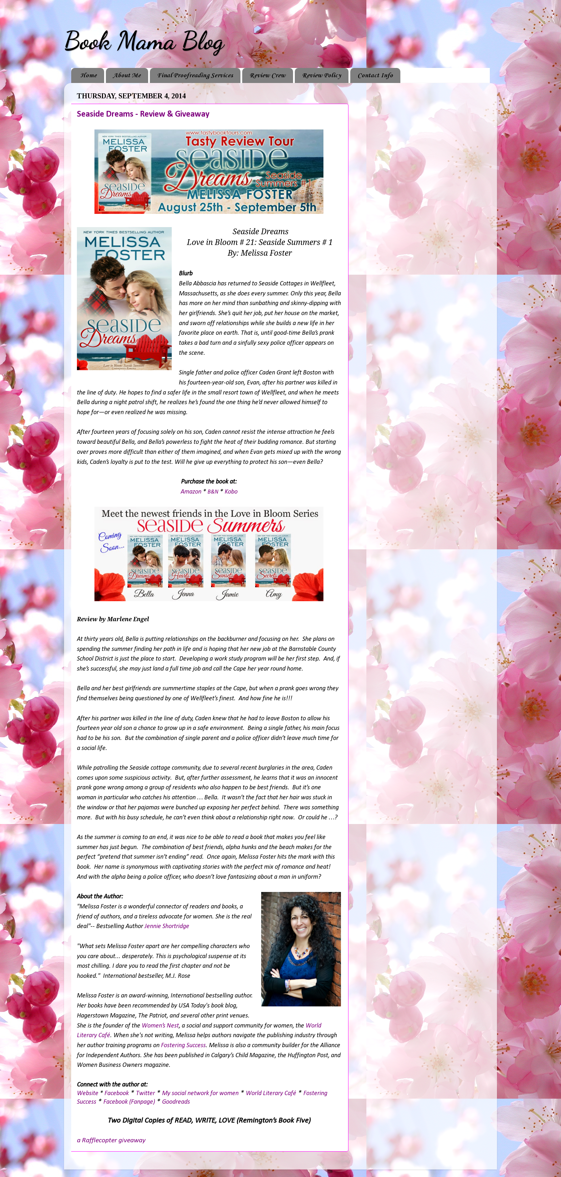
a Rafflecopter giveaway (111, 1140)
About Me (127, 75)
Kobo (231, 492)
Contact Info (375, 75)
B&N (213, 492)
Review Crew (267, 75)
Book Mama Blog (144, 41)
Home (88, 75)
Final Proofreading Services (195, 75)
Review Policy (321, 75)
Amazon (191, 492)
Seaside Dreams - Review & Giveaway (143, 114)
